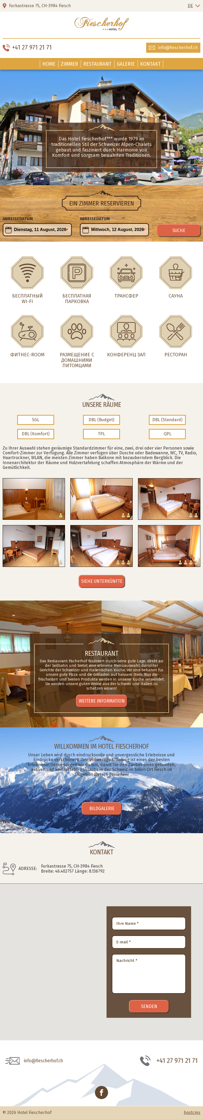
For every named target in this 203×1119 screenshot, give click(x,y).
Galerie (126, 64)
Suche (178, 230)
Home (49, 64)
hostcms (192, 1112)
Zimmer (69, 64)
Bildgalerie (101, 808)
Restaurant (97, 64)
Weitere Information (102, 701)
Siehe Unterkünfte (101, 581)
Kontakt (150, 64)
